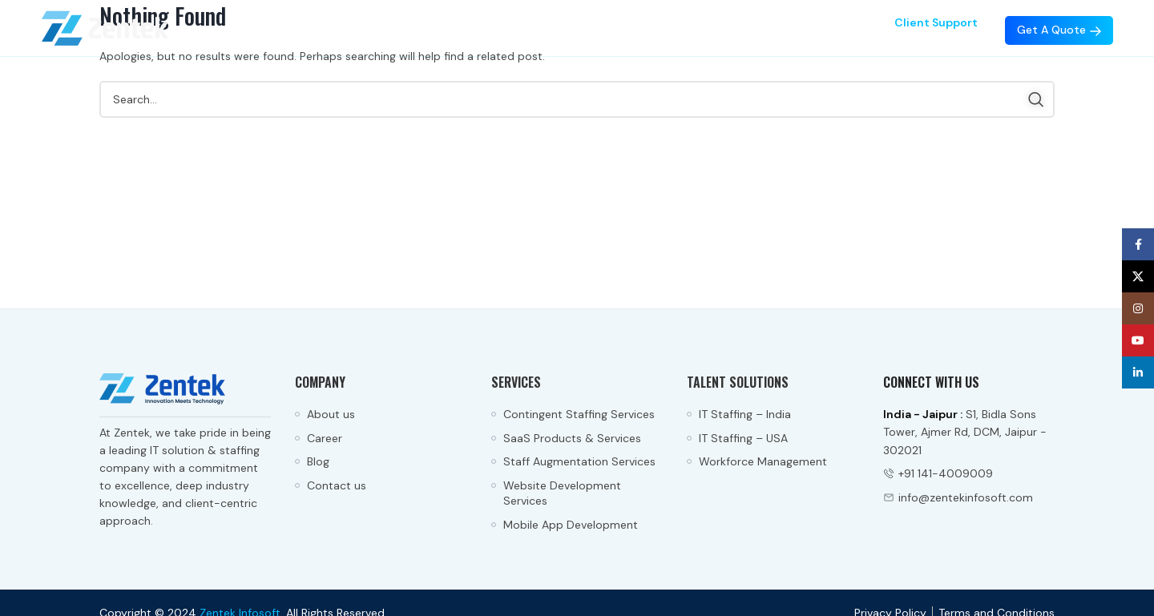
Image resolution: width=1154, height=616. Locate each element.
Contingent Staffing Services (579, 414)
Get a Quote (1059, 29)
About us (331, 414)
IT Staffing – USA (743, 438)
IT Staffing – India (745, 414)
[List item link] (969, 473)
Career (324, 438)
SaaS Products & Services (573, 438)
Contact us (336, 485)
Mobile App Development (570, 524)
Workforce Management (763, 461)
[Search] (577, 99)
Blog (318, 461)
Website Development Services (562, 493)
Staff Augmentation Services (579, 461)
